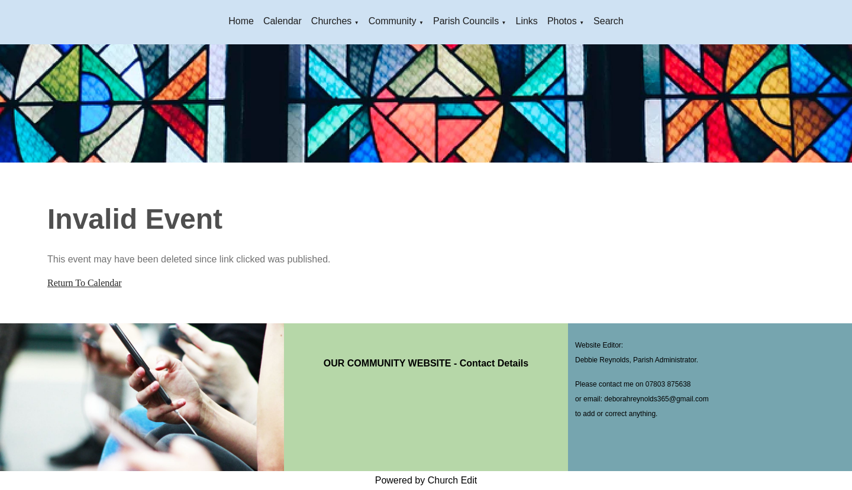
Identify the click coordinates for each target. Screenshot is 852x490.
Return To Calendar (84, 283)
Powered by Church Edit (426, 480)
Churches (331, 21)
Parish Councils (466, 21)
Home (241, 21)
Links (527, 21)
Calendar (282, 21)
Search (608, 21)
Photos (562, 21)
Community (393, 21)
